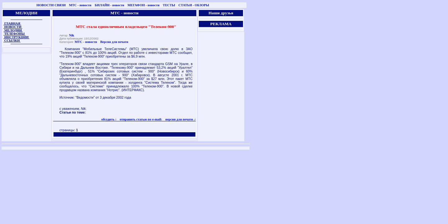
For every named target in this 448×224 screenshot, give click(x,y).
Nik (71, 35)
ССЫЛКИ (12, 40)
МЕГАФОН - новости (144, 5)
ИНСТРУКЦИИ (16, 37)
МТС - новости (80, 5)
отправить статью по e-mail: (140, 119)
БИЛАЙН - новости (109, 5)
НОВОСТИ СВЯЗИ (51, 5)
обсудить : (109, 119)
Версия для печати (114, 42)
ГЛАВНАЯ (12, 23)
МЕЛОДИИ (13, 30)
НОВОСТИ (12, 27)
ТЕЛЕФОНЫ (14, 33)
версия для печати (179, 119)
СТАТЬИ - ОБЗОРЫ (193, 5)
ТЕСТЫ (169, 5)
